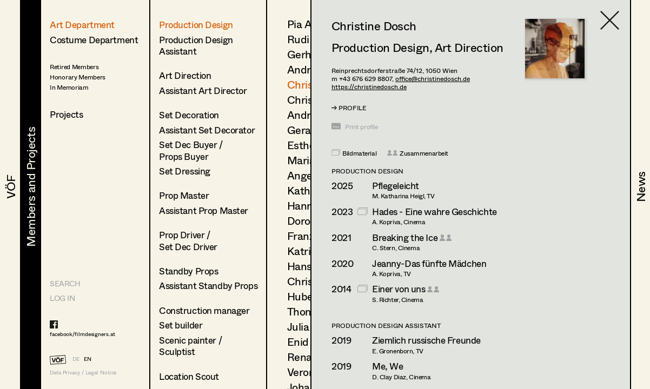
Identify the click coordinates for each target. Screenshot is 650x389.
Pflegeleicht (395, 185)
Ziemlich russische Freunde (426, 340)
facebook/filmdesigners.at (82, 334)
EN (87, 358)
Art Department (82, 24)
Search (65, 283)
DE (75, 358)
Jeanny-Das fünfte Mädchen (429, 263)
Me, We (387, 366)
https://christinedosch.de (369, 87)
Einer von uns (398, 289)
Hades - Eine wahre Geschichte (434, 211)
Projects (66, 114)
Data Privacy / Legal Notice (83, 372)
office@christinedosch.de (432, 78)
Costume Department (94, 39)
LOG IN (62, 298)
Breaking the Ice (404, 237)
